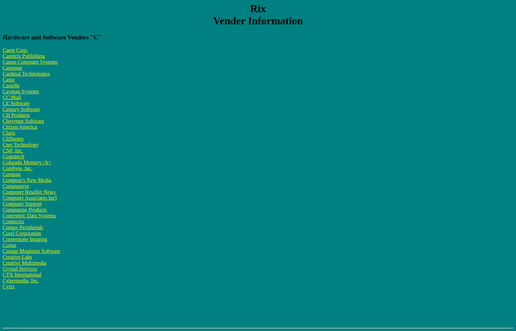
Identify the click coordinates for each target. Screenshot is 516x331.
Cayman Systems (21, 91)
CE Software (16, 103)
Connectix (13, 221)
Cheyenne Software (23, 121)
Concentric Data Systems (29, 215)
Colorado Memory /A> (27, 162)
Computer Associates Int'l (30, 198)
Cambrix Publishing (24, 56)
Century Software (21, 109)
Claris (9, 133)
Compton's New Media (27, 180)
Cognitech (13, 156)
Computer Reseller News (29, 192)
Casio (8, 79)
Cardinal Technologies (26, 74)
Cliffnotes (13, 139)
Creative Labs (17, 257)
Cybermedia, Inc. (21, 280)
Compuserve (16, 186)
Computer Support (22, 204)
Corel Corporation (22, 233)
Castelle (11, 85)
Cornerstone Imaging (25, 239)
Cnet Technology (21, 144)
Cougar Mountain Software (31, 251)
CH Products (16, 115)
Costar (9, 245)
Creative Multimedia (24, 263)
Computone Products (25, 209)
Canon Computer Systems (30, 62)
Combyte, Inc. (18, 168)
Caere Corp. (15, 50)
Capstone (12, 68)
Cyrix (8, 286)
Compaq (11, 174)
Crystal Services (20, 269)
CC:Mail (12, 97)
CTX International (22, 274)
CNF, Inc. (13, 150)
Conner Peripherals (23, 227)
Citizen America (20, 127)
